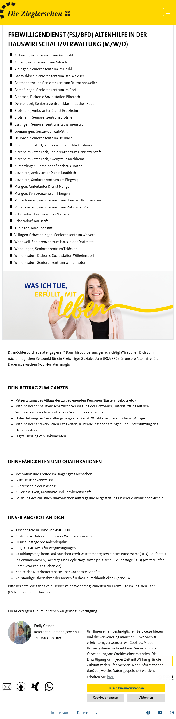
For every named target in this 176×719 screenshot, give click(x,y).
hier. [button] (110, 676)
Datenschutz (87, 712)
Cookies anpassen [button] (105, 697)
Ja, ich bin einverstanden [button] (126, 688)
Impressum (60, 712)
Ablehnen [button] (146, 697)
